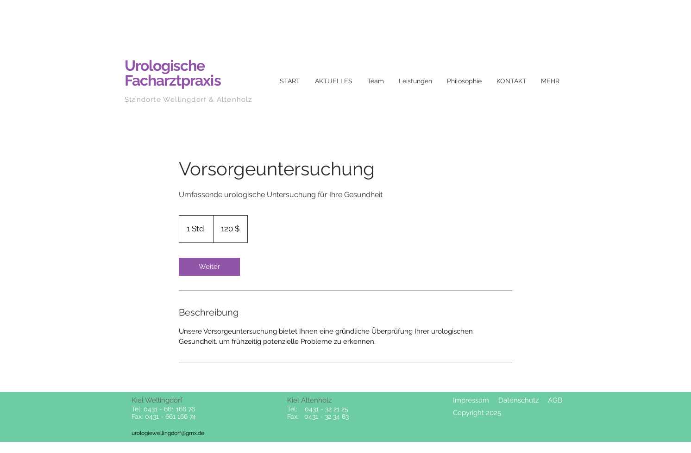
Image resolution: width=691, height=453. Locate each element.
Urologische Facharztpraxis (173, 73)
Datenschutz (518, 400)
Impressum (471, 400)
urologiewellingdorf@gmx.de (168, 433)
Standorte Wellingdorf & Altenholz (188, 99)
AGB (555, 400)
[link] (209, 267)
